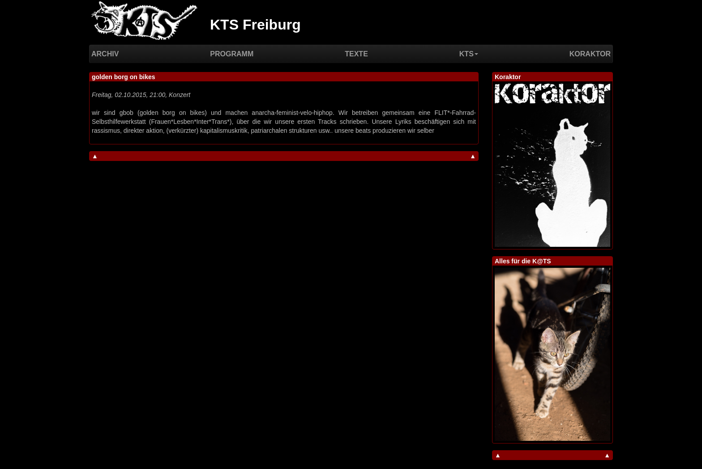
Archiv (105, 54)
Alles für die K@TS (523, 261)
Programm (231, 54)
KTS (468, 54)
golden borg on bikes (123, 76)
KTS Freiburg (255, 25)
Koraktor (590, 54)
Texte (356, 54)
